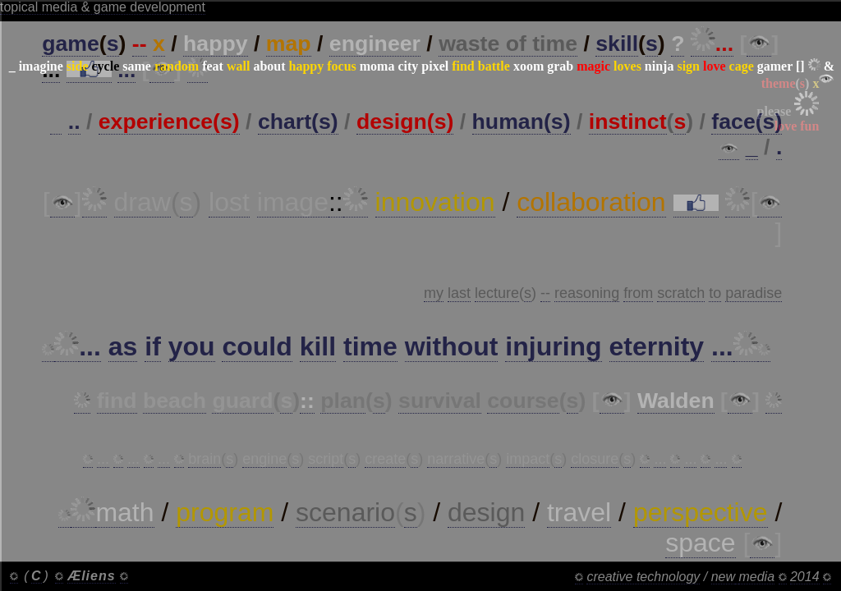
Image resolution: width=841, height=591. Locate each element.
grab (560, 66)
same (136, 66)
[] (800, 66)
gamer (775, 66)
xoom (528, 66)
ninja (659, 66)
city (408, 66)
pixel (434, 66)
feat (212, 66)
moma (377, 66)
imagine (41, 66)
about (269, 66)
